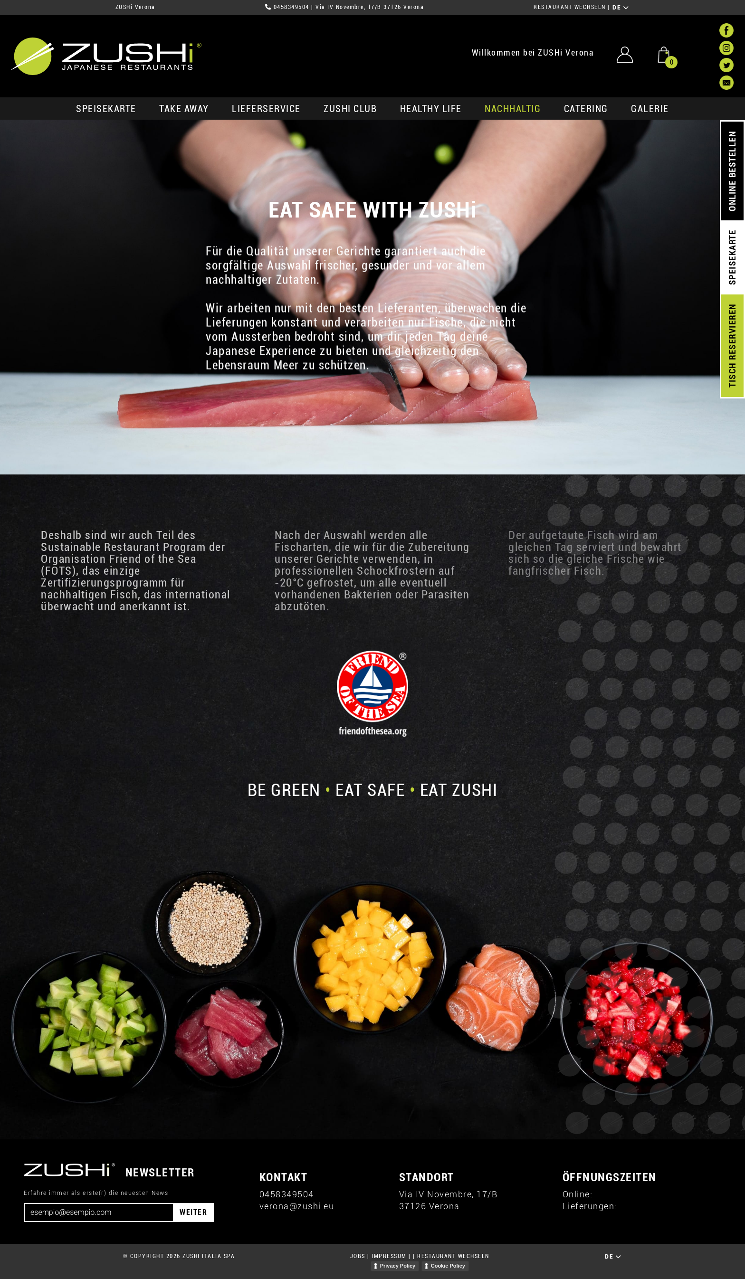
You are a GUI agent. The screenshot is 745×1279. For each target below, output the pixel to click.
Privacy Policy (398, 1266)
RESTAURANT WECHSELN (570, 7)
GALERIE (650, 108)
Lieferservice (266, 108)
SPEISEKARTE (106, 108)
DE (620, 7)
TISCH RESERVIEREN (732, 346)
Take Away (184, 108)
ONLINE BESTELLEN (732, 171)
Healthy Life (431, 108)
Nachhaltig (513, 108)
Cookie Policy (448, 1266)
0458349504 (291, 7)
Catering (586, 108)
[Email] (99, 1212)
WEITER (193, 1212)
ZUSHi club (350, 108)
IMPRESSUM (389, 1256)
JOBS (357, 1256)
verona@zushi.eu (296, 1206)
